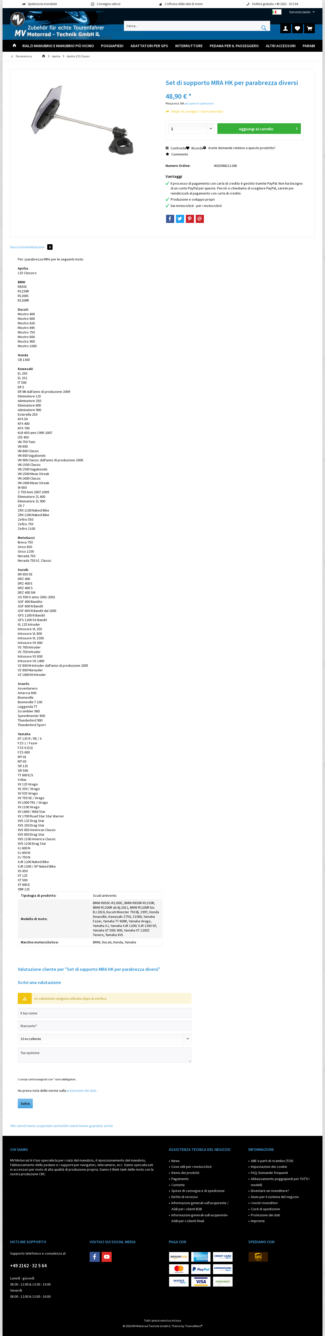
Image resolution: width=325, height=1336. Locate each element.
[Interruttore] (189, 46)
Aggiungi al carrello (268, 128)
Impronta (258, 1221)
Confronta (176, 148)
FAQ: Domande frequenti (269, 1172)
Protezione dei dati (265, 1215)
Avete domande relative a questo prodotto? (239, 148)
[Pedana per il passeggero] (234, 46)
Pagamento (180, 1178)
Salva (25, 1103)
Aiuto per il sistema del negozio (275, 1196)
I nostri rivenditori (264, 1203)
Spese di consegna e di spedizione (198, 1190)
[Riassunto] (104, 1026)
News (175, 1160)
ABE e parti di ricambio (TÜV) (272, 1160)
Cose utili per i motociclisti (191, 1166)
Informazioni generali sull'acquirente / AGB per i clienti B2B (200, 1206)
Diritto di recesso (184, 1196)
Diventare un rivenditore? (270, 1190)
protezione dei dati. (82, 1090)
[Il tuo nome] (104, 1013)
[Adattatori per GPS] (149, 46)
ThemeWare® (193, 1326)
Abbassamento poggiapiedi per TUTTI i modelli (280, 1181)
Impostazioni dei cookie (269, 1166)
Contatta (178, 1185)
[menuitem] (300, 12)
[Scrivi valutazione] (104, 1038)
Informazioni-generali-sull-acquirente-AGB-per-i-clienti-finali (199, 1218)
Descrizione (19, 247)
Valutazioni (40, 247)
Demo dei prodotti (185, 1172)
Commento (177, 154)
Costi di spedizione (265, 1209)
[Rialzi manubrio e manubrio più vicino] (58, 46)
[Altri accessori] (280, 46)
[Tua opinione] (104, 1055)
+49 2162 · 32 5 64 (28, 1265)
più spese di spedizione (199, 103)
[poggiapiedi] (112, 46)
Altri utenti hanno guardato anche (88, 1125)
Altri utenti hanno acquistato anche (36, 1125)
